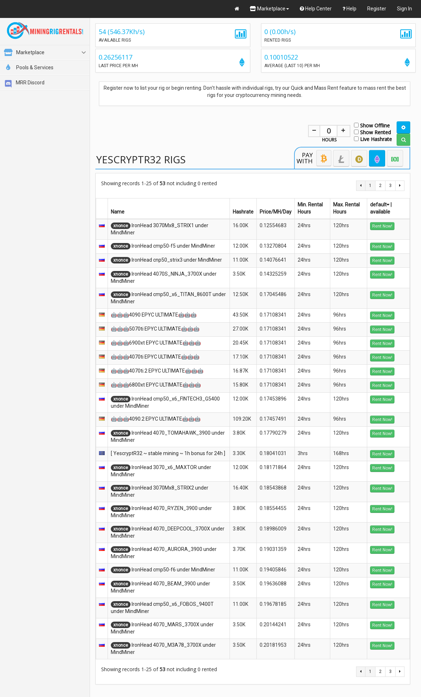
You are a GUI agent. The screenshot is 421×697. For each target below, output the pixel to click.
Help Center (316, 8)
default (379, 204)
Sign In (404, 8)
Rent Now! (382, 226)
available (380, 212)
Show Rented (372, 132)
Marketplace (269, 8)
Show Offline (372, 125)
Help (349, 8)
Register (376, 8)
